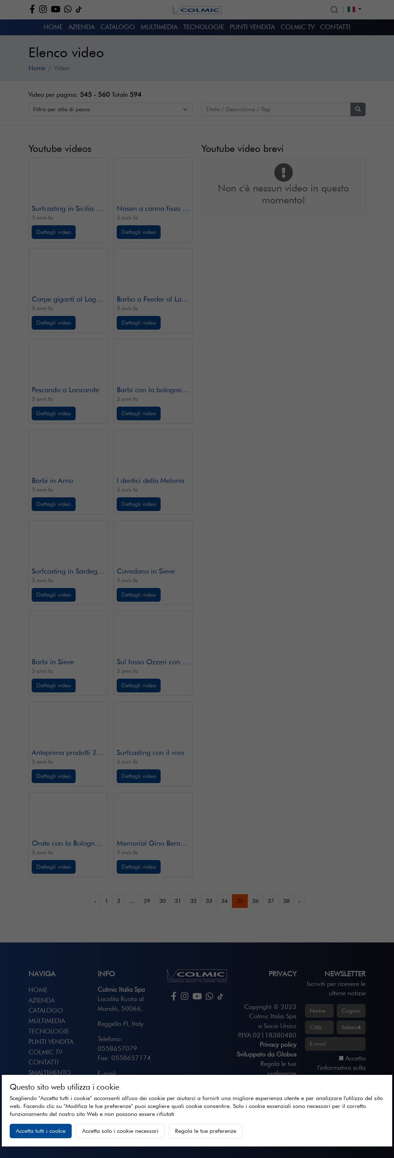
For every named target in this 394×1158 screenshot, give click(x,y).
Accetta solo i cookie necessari (120, 1130)
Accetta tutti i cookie (41, 1130)
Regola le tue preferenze (205, 1130)
